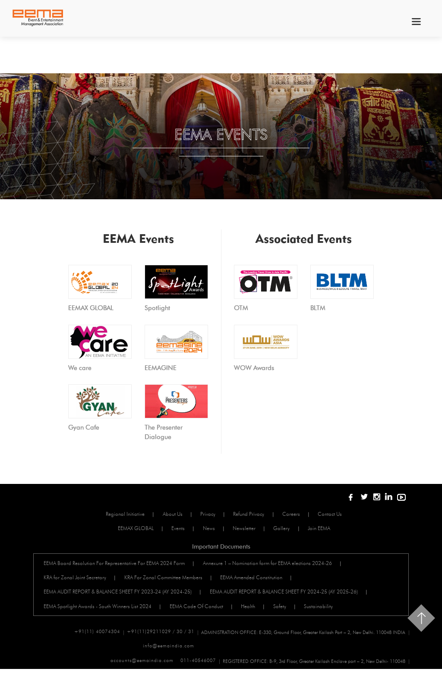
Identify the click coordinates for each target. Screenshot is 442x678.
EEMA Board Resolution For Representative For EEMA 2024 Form (117, 565)
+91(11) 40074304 (97, 639)
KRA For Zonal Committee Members (170, 581)
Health (258, 612)
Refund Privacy (253, 514)
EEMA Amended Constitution (261, 581)
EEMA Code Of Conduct (203, 612)
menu (415, 21)
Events (175, 530)
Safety (293, 612)
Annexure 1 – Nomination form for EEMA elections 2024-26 (273, 565)
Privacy (208, 514)
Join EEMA (330, 530)
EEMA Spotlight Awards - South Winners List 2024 (101, 612)
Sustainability (336, 612)
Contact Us (342, 514)
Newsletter (248, 530)
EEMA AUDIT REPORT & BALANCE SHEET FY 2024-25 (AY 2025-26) (290, 596)
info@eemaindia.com (379, 655)
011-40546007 (198, 670)
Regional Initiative (118, 514)
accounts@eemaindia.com (142, 670)
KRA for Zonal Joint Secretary (78, 581)
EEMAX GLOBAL (129, 530)
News (209, 530)
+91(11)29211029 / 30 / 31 (160, 639)
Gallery (289, 530)
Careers (299, 514)
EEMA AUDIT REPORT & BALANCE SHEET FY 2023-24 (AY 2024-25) (121, 596)
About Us (170, 514)
